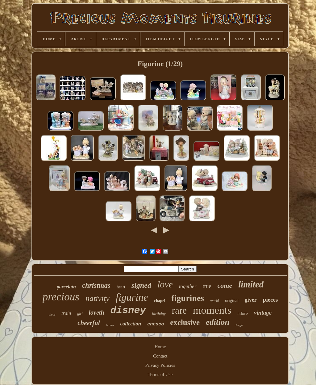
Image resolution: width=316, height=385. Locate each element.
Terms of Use (160, 374)
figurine (132, 297)
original (232, 300)
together (188, 286)
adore (243, 313)
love (165, 284)
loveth (96, 312)
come (225, 285)
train (66, 313)
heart (121, 287)
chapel (159, 300)
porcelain (66, 286)
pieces (270, 299)
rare (179, 310)
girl (79, 314)
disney (128, 310)
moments (212, 310)
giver (251, 300)
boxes (110, 325)
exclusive (185, 322)
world (214, 301)
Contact (160, 356)
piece (52, 314)
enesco (155, 324)
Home (160, 346)
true (207, 286)
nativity (97, 298)
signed (141, 285)
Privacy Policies (160, 365)
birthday (159, 313)
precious (61, 297)
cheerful (88, 323)
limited (251, 284)
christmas (96, 285)
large (239, 325)
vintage (263, 312)
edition (218, 322)
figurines (187, 298)
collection (130, 324)
